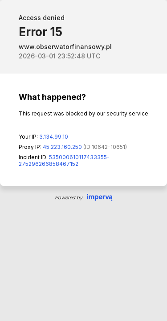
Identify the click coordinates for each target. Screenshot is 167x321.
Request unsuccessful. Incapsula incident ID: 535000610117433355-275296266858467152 (83, 160)
